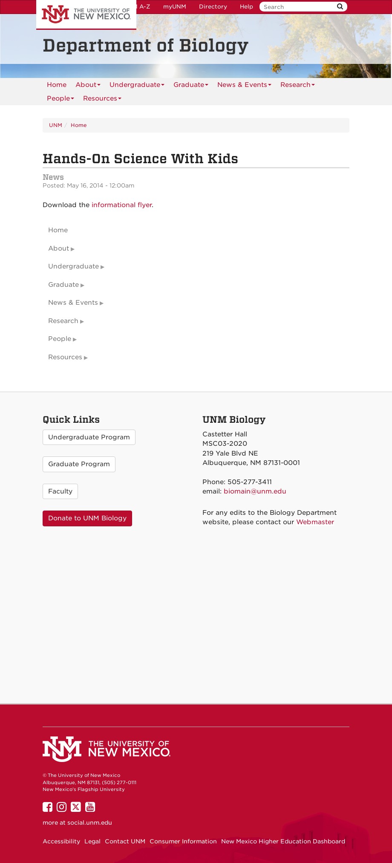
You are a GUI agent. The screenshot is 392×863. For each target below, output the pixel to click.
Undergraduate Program (89, 437)
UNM (55, 125)
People (60, 100)
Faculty (60, 491)
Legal (92, 841)
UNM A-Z (137, 6)
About (88, 86)
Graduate (190, 86)
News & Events (244, 86)
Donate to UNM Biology (87, 518)
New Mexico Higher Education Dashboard (283, 841)
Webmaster (315, 522)
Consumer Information (183, 841)
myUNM (174, 6)
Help (246, 6)
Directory (213, 6)
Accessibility (61, 841)
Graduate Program (79, 464)
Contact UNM (125, 841)
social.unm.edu (89, 822)
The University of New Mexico (86, 15)
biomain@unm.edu (255, 491)
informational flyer (122, 205)
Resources (102, 100)
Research (297, 86)
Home (56, 85)
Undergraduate (137, 86)
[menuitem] (57, 85)
